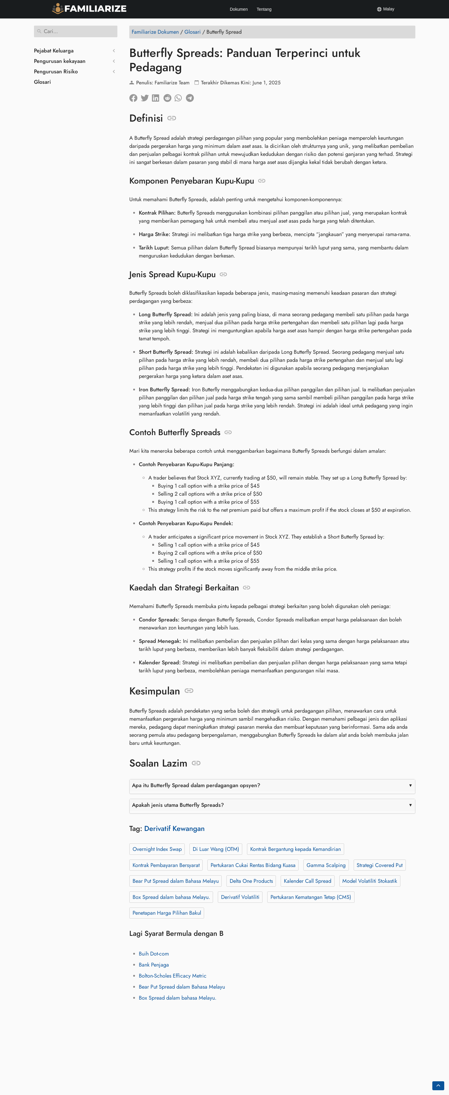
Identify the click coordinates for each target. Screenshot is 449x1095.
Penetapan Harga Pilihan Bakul (166, 913)
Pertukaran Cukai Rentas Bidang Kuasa (252, 865)
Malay (385, 9)
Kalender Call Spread (307, 881)
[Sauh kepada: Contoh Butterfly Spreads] (228, 432)
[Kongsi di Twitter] (146, 96)
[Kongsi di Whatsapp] (180, 96)
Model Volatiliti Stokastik (369, 881)
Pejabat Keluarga (54, 51)
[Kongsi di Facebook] (135, 96)
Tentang (264, 9)
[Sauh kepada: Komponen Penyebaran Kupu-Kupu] (262, 181)
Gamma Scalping (325, 865)
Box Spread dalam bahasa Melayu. (171, 897)
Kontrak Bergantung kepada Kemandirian (295, 849)
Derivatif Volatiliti (240, 897)
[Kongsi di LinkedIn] (157, 96)
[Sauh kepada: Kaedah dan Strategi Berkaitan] (246, 587)
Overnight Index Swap (156, 849)
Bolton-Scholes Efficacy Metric (172, 976)
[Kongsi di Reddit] (169, 96)
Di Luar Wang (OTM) (215, 849)
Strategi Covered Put (380, 865)
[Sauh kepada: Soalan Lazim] (196, 763)
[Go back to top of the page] (438, 1085)
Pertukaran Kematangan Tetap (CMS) (310, 897)
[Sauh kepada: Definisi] (171, 118)
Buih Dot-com (154, 954)
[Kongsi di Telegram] (191, 96)
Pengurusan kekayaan (60, 61)
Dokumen (239, 9)
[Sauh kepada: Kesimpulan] (189, 690)
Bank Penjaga (154, 965)
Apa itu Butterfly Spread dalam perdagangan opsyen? (196, 785)
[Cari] (75, 31)
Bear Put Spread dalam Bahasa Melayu (175, 881)
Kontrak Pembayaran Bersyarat (165, 865)
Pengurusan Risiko (56, 71)
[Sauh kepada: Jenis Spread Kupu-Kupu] (223, 274)
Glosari (42, 82)
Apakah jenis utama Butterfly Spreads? (178, 805)
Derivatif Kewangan (174, 828)
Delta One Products (251, 881)
